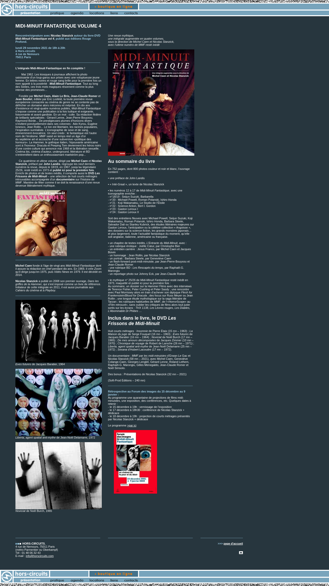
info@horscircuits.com (39, 555)
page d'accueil (233, 543)
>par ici (131, 425)
